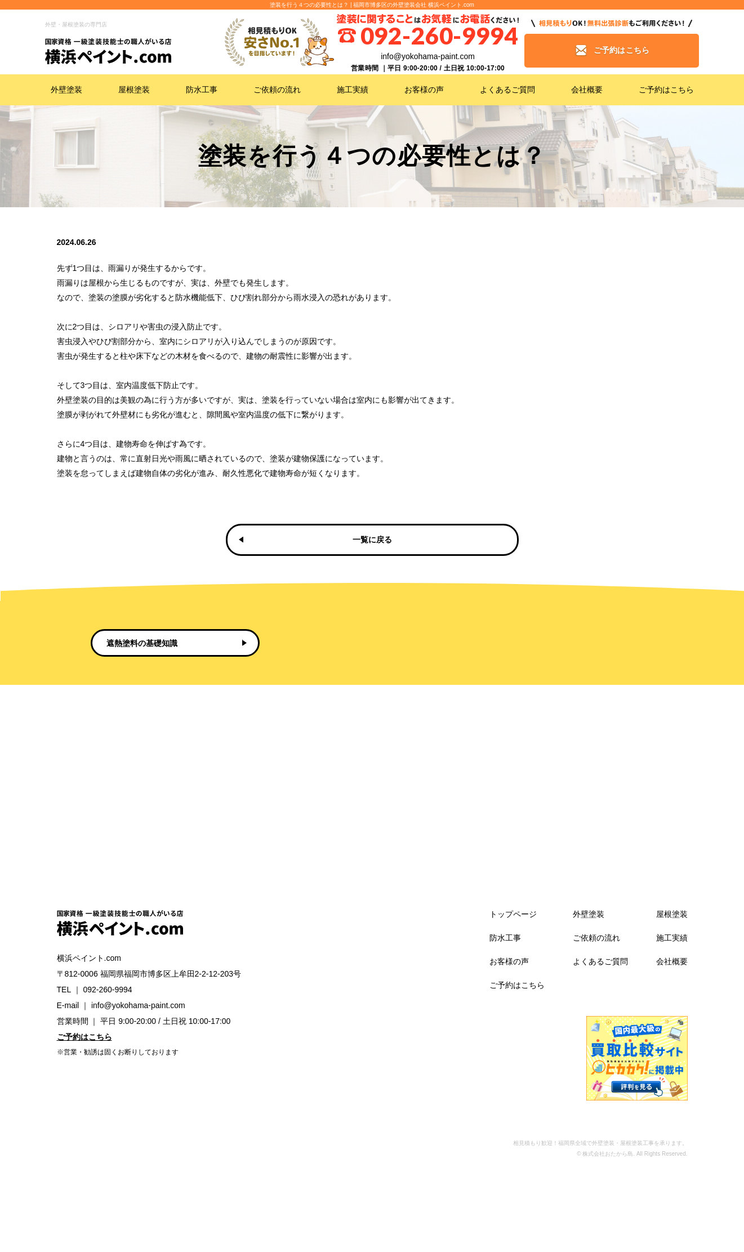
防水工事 (201, 89)
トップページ (513, 914)
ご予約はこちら (666, 89)
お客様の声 (424, 89)
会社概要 (587, 89)
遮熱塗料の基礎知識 (141, 643)
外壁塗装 (66, 89)
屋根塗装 (134, 89)
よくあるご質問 (507, 89)
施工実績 (352, 89)
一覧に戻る (372, 539)
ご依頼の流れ (277, 89)
